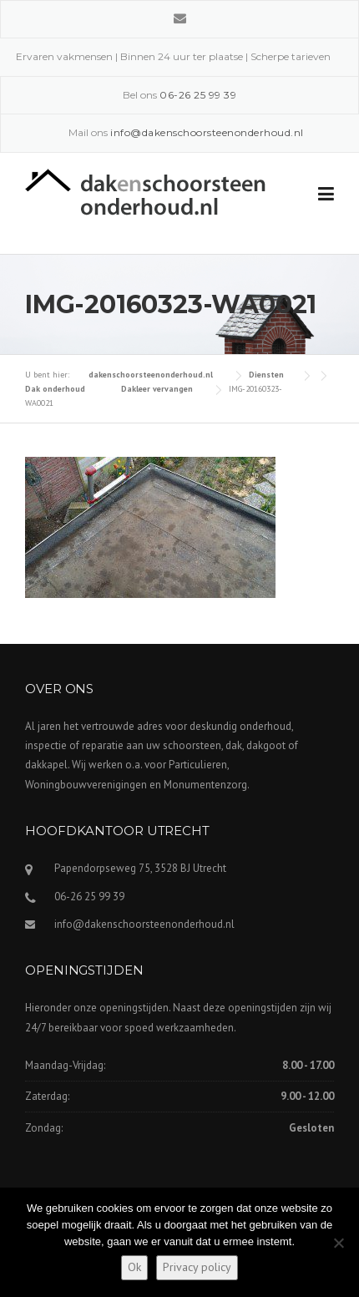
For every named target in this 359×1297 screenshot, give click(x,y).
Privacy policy (197, 1266)
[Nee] (338, 1242)
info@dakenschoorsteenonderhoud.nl (144, 924)
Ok (134, 1266)
